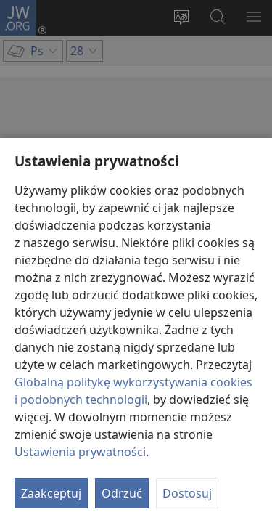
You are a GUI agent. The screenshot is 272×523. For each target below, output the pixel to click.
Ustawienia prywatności (80, 452)
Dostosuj (187, 493)
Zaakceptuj (51, 493)
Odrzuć (122, 493)
